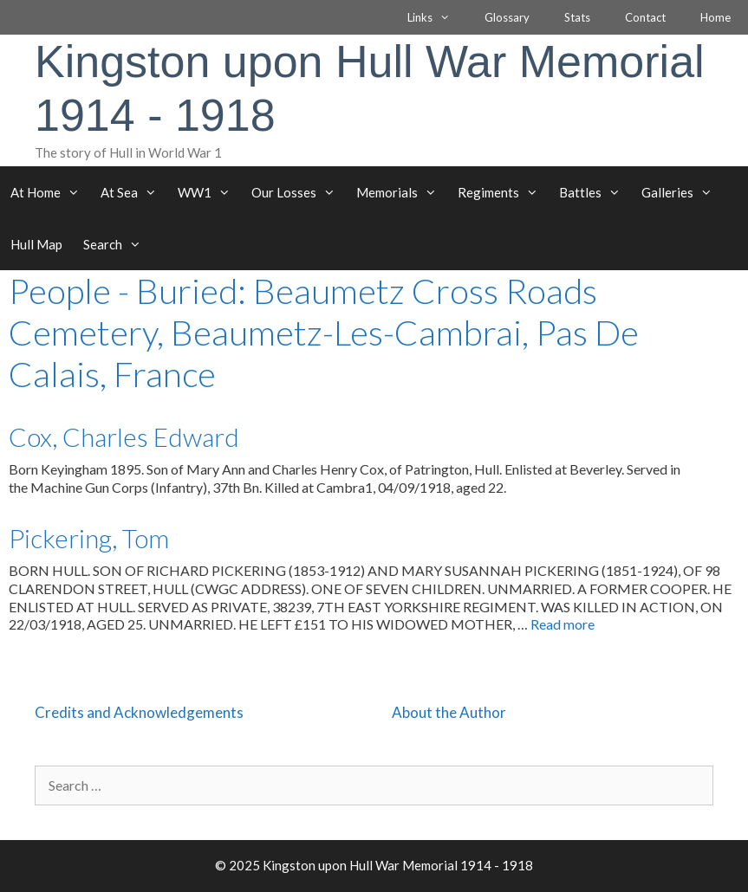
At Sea (134, 192)
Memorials (401, 192)
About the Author (449, 712)
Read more (562, 624)
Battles (595, 192)
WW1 (209, 192)
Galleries (682, 192)
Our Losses (298, 192)
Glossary (507, 17)
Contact (645, 17)
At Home (50, 192)
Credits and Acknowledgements (139, 712)
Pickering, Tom (89, 537)
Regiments (503, 192)
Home (715, 17)
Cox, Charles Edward (124, 436)
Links (437, 17)
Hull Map (36, 244)
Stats (577, 17)
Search (117, 244)
